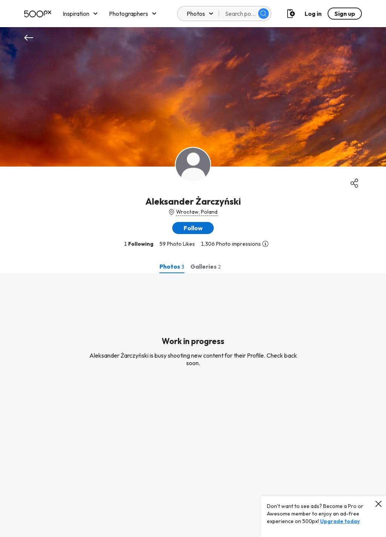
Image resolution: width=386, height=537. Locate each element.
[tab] (171, 266)
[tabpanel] (193, 405)
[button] (193, 228)
